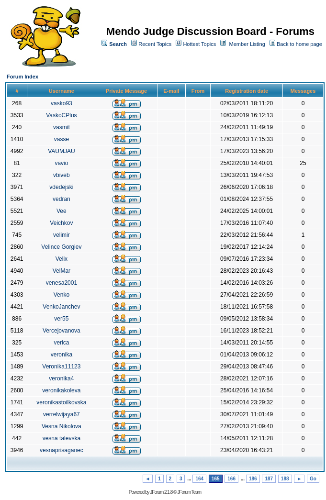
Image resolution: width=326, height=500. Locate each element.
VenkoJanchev (61, 306)
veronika (61, 354)
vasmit (61, 127)
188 (285, 478)
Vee (61, 211)
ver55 (61, 318)
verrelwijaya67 (61, 414)
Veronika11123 (61, 366)
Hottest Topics (199, 44)
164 (199, 478)
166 (231, 478)
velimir (61, 235)
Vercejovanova (61, 330)
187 (269, 478)
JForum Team (189, 492)
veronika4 (61, 378)
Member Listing (247, 44)
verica (61, 342)
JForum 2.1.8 (161, 492)
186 (253, 478)
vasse (61, 139)
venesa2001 (61, 282)
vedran (61, 199)
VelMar (61, 270)
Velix (61, 259)
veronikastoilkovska (61, 402)
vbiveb (61, 175)
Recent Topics (154, 44)
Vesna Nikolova (61, 426)
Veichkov (61, 223)
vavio (61, 163)
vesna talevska (61, 438)
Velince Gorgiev (61, 247)
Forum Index (22, 76)
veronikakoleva (61, 390)
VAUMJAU (61, 151)
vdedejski (61, 187)
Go (313, 478)
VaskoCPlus (61, 115)
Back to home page (299, 44)
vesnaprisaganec (61, 450)
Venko (61, 294)
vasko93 (61, 103)
